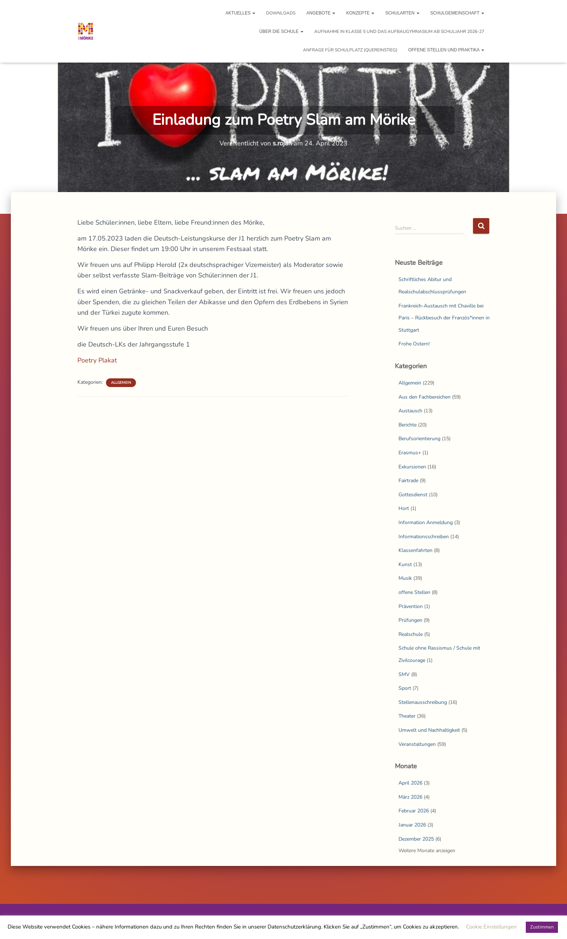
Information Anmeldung (425, 522)
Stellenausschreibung (422, 702)
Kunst (405, 564)
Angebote (320, 13)
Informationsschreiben (423, 536)
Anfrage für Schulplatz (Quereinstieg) (350, 50)
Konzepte (360, 13)
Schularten (402, 13)
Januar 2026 (412, 824)
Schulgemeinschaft (457, 13)
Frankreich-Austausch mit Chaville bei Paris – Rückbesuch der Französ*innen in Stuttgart (444, 317)
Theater (406, 716)
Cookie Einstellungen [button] (491, 926)
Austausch (410, 410)
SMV (404, 674)
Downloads (280, 13)
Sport (404, 688)
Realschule (410, 634)
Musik (405, 578)
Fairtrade (408, 480)
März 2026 (410, 797)
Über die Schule (281, 31)
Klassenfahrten (415, 550)
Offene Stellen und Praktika (446, 50)
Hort (403, 508)
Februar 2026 (413, 810)
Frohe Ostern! (414, 343)
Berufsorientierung (419, 438)
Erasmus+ (409, 452)
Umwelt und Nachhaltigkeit (429, 730)
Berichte (407, 424)
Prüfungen (410, 620)
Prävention (410, 606)
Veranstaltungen (417, 744)
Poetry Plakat (97, 360)
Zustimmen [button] (542, 927)
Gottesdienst (412, 494)
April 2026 (410, 782)
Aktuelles (241, 13)
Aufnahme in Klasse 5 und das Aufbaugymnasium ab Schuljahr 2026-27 (399, 31)
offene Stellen (414, 592)
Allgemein (121, 382)
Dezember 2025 (416, 839)
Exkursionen (412, 466)
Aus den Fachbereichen (424, 397)
